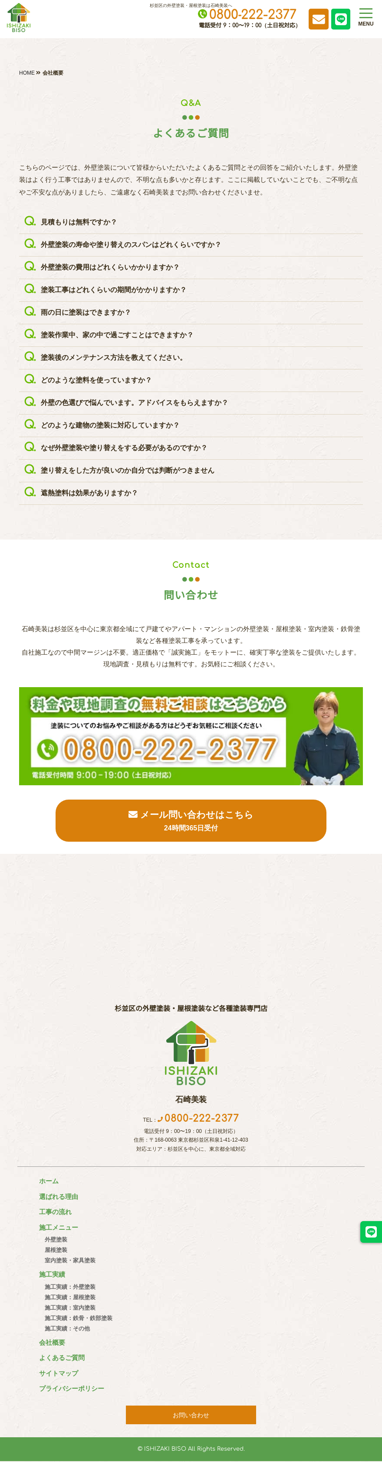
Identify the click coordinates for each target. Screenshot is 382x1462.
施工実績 (52, 1275)
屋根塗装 (52, 1251)
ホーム (49, 1181)
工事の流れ (55, 1212)
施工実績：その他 (63, 1329)
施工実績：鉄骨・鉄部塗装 (75, 1318)
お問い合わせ (191, 1415)
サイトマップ (58, 1373)
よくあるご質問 (62, 1358)
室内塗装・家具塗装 (66, 1261)
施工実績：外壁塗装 (66, 1287)
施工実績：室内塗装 (66, 1308)
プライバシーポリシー (71, 1389)
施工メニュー (58, 1228)
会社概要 (52, 1343)
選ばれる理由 (58, 1197)
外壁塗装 (52, 1240)
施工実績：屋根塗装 (66, 1297)
